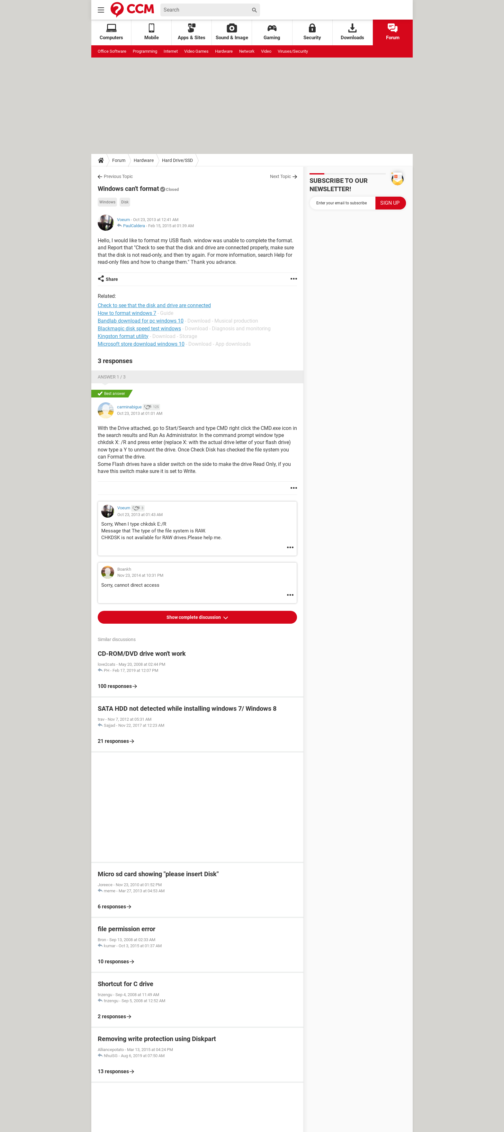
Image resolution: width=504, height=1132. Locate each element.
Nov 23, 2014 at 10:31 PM (140, 575)
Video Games (196, 51)
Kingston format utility (123, 336)
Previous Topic (118, 176)
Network (247, 51)
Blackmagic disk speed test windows (139, 328)
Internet (171, 51)
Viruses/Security (293, 51)
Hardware (224, 51)
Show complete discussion (194, 617)
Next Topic (280, 176)
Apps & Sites (191, 31)
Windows (107, 202)
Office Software (112, 51)
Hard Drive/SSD (177, 160)
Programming (145, 51)
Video (266, 51)
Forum (393, 31)
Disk (125, 202)
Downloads (352, 31)
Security (312, 31)
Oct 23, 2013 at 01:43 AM (140, 514)
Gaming (272, 31)
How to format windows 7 (127, 313)
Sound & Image (232, 31)
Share (112, 279)
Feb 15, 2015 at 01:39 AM (171, 225)
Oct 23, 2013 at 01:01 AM (139, 413)
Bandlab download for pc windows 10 (141, 321)
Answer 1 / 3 (112, 376)
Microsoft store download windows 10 (141, 344)
